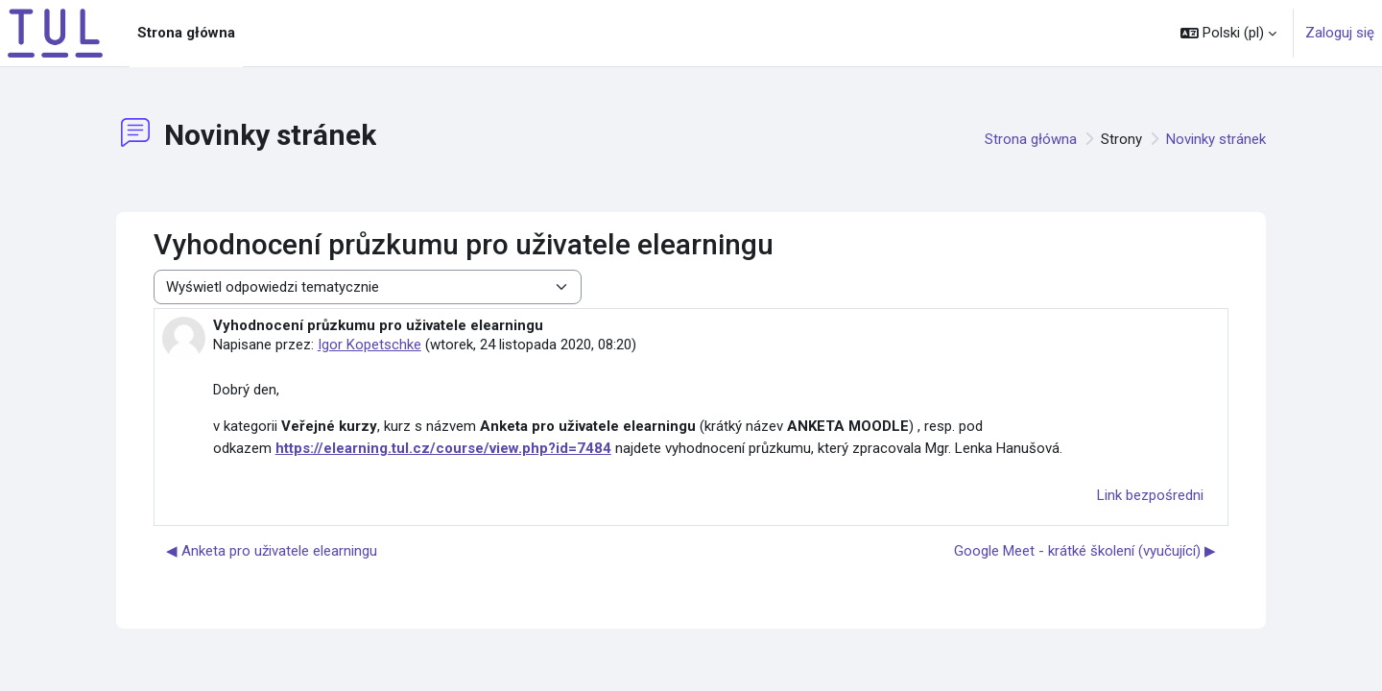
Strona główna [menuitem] (186, 32)
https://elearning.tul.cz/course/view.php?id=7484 (443, 448)
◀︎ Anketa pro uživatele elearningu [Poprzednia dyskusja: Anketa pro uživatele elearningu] (271, 551)
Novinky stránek (1216, 139)
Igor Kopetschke (369, 344)
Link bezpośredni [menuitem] (1150, 495)
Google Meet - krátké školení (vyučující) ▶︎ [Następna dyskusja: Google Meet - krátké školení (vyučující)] (1085, 551)
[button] (1228, 33)
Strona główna (1031, 139)
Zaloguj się (1339, 32)
